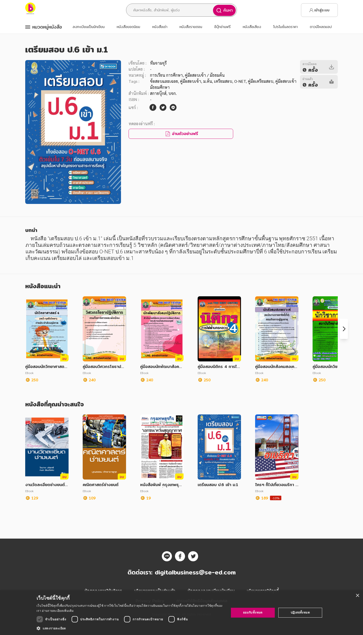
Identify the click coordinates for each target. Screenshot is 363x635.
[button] (130, 628)
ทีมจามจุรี (158, 63)
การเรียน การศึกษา (166, 75)
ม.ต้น (207, 81)
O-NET (240, 81)
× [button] (357, 596)
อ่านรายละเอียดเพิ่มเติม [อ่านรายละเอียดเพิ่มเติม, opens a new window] (58, 610)
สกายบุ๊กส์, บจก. (163, 93)
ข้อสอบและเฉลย (164, 81)
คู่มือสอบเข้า (190, 81)
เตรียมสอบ (223, 81)
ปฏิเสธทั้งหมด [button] (300, 612)
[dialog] (181, 612)
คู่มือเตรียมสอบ (260, 81)
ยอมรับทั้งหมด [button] (253, 612)
